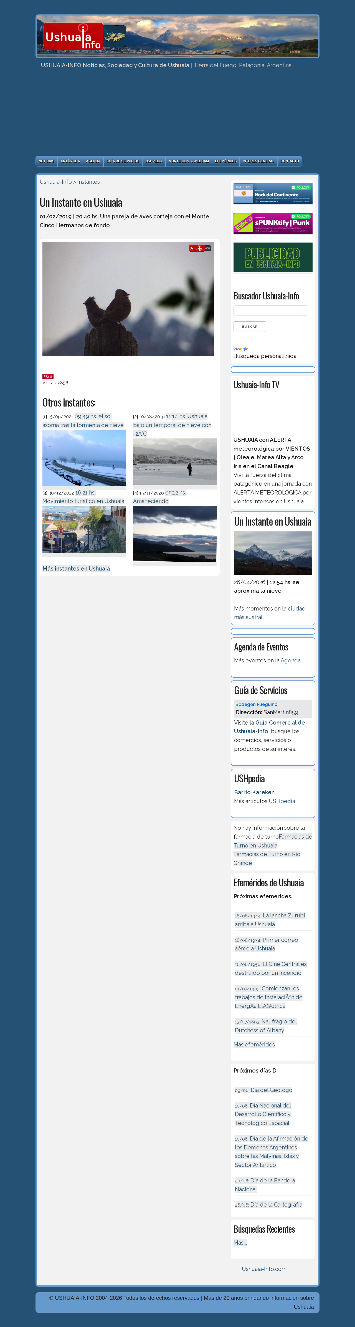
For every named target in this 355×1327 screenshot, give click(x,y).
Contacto (289, 161)
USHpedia (154, 161)
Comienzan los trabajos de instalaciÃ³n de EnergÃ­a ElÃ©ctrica (269, 997)
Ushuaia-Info (56, 181)
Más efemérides (254, 1044)
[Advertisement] (178, 114)
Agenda (93, 161)
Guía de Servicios (122, 161)
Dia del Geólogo (263, 1090)
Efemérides (226, 161)
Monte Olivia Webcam (189, 161)
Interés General (258, 161)
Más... (240, 1242)
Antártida (70, 161)
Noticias (46, 161)
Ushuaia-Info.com (264, 1269)
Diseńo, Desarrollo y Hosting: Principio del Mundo (99, 1322)
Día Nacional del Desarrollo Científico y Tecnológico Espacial (263, 1114)
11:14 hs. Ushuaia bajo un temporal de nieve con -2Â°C (172, 425)
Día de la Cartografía (268, 1204)
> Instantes (86, 181)
